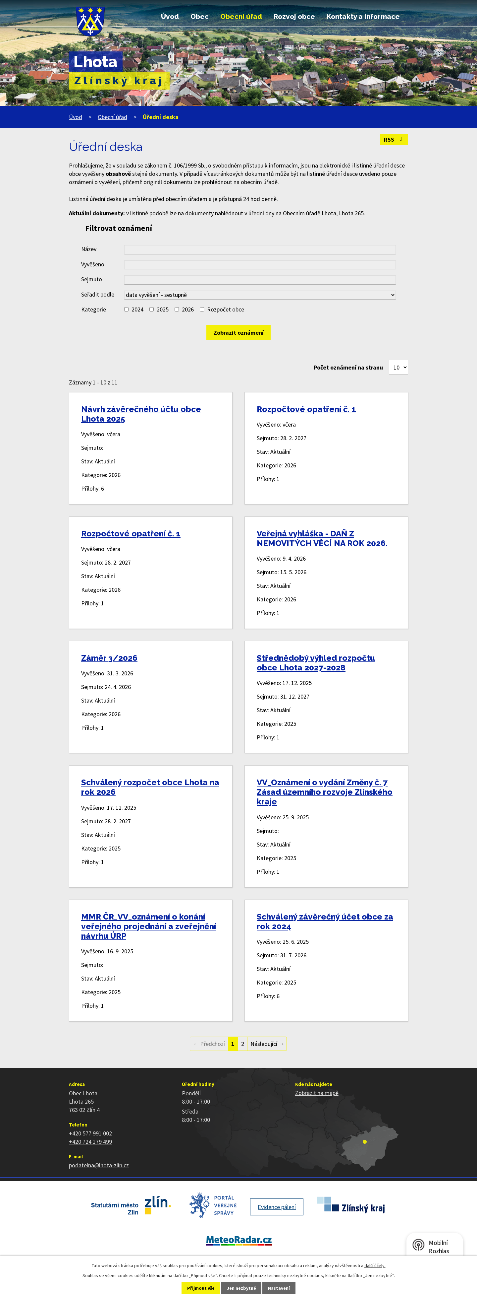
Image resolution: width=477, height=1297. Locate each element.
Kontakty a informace (363, 17)
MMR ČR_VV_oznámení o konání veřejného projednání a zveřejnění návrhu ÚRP (148, 926)
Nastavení (279, 1288)
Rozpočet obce (225, 309)
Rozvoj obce (294, 17)
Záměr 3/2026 (109, 658)
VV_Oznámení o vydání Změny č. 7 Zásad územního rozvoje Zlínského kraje (325, 792)
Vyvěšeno (92, 264)
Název (88, 249)
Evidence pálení (277, 1207)
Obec (199, 17)
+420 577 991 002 (90, 1133)
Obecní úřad (241, 17)
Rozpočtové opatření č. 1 (306, 409)
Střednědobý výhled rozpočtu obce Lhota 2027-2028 (316, 662)
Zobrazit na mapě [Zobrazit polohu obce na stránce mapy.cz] (317, 1093)
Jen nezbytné (241, 1288)
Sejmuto (91, 279)
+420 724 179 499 (90, 1141)
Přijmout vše (201, 1288)
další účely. (375, 1265)
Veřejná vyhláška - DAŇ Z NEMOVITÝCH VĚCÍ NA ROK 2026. (322, 538)
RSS (394, 139)
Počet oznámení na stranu (348, 367)
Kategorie (93, 309)
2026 (188, 309)
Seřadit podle (97, 294)
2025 (163, 309)
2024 (137, 309)
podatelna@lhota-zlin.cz (99, 1165)
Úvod (170, 17)
